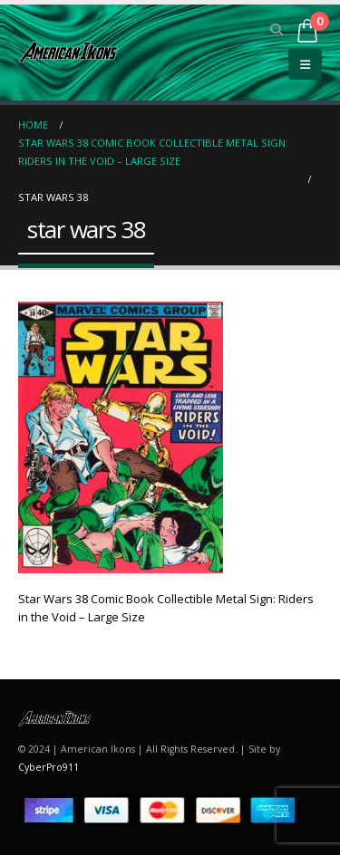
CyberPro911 (48, 767)
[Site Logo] (68, 52)
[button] (277, 30)
